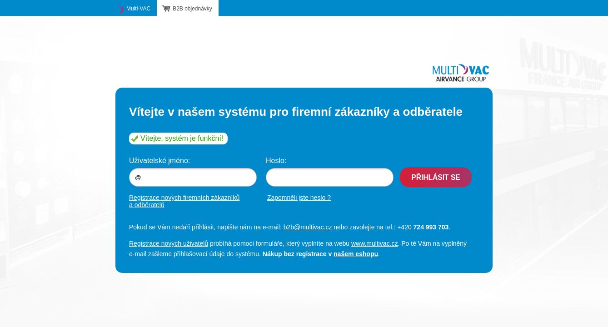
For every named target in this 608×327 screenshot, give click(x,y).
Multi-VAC (138, 8)
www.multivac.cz (374, 243)
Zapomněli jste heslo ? (299, 197)
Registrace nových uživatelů (168, 243)
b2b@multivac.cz (308, 227)
